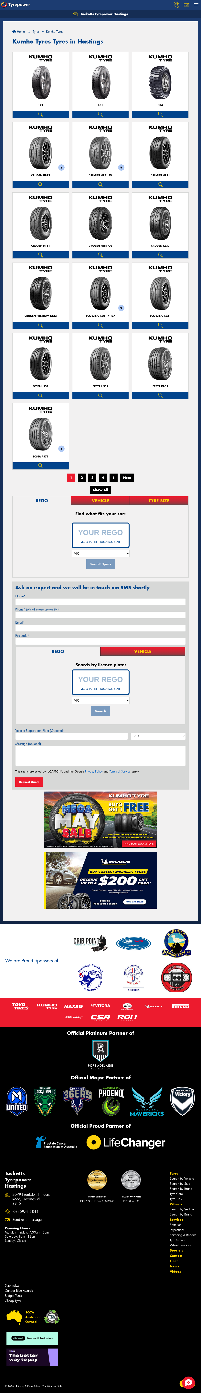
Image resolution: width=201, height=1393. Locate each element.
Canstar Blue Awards (19, 1291)
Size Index (12, 1285)
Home (18, 32)
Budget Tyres (13, 1296)
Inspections (177, 1230)
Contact (176, 1256)
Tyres (174, 1173)
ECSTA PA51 (160, 386)
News (174, 1266)
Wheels (176, 1204)
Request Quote (29, 782)
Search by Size (180, 1184)
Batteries (175, 1225)
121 (40, 105)
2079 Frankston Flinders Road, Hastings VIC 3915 (31, 1199)
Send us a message (27, 1219)
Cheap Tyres (13, 1301)
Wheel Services (180, 1245)
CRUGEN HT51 (40, 245)
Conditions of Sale (52, 1386)
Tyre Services (178, 1240)
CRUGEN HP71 (40, 175)
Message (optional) (28, 744)
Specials (176, 1250)
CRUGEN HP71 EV (100, 175)
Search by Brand (181, 1189)
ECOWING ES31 (160, 316)
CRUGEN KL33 (160, 245)
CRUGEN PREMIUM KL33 (41, 316)
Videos (175, 1271)
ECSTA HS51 (40, 386)
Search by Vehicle (182, 1179)
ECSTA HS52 (100, 386)
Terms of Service (120, 771)
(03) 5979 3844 (25, 1211)
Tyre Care (176, 1194)
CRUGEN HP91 (160, 175)
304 (160, 105)
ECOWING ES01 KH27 (100, 316)
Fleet (174, 1261)
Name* (20, 596)
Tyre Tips (176, 1199)
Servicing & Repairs (183, 1235)
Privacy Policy (93, 771)
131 (100, 105)
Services (176, 1219)
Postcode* (22, 636)
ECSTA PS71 (40, 456)
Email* (20, 622)
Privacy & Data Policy (28, 1386)
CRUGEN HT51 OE (100, 245)
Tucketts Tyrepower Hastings (100, 14)
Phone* (37, 609)
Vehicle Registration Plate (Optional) (39, 731)
